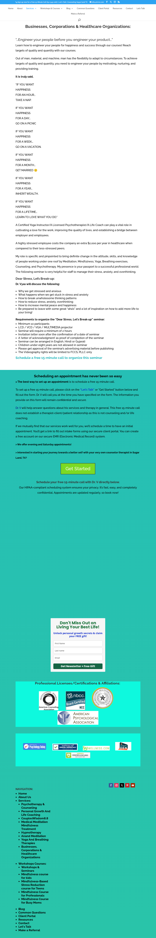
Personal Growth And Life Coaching (35, 813)
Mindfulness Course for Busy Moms (35, 900)
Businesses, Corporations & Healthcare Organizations (31, 852)
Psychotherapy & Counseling (33, 805)
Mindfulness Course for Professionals (35, 893)
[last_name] (77, 651)
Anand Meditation (33, 836)
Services (30, 8)
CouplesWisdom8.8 (34, 818)
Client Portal (103, 8)
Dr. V (18, 408)
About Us (24, 797)
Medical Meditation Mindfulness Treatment (34, 825)
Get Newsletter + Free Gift (78, 666)
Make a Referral (78, 14)
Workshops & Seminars (30, 868)
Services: (24, 800)
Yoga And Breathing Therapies (34, 841)
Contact (129, 8)
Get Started (78, 468)
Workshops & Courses (50, 8)
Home (10, 8)
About (20, 8)
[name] (77, 643)
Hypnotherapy (31, 832)
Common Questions (85, 8)
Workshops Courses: (32, 863)
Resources (117, 8)
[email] (77, 658)
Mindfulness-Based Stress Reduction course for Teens (34, 885)
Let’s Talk (141, 8)
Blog (68, 8)
